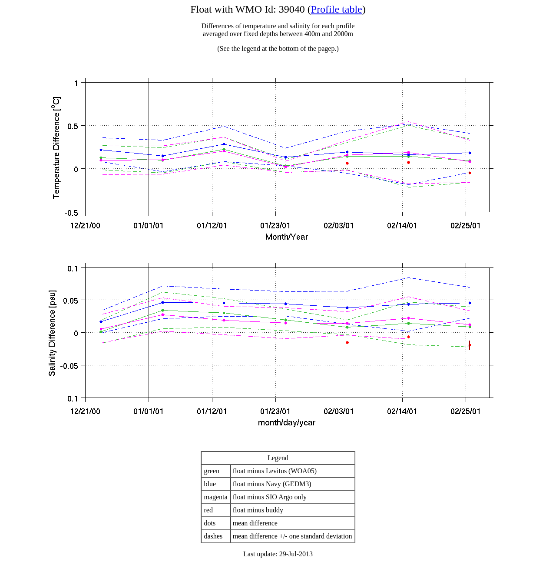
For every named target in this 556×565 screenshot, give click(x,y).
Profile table (336, 9)
